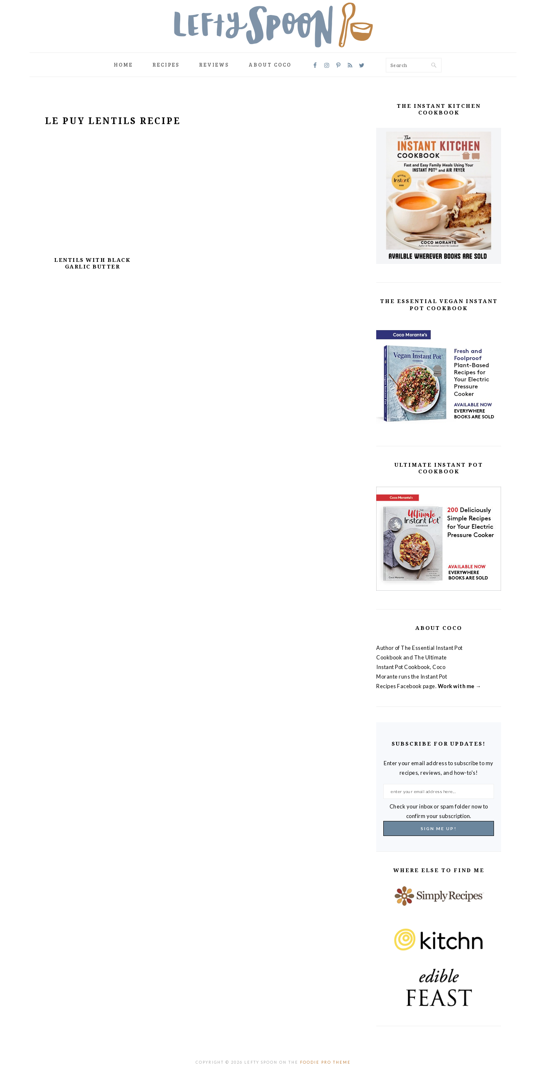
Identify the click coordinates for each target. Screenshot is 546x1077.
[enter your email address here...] (438, 791)
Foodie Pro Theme (325, 1062)
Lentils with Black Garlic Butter (92, 263)
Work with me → (459, 686)
